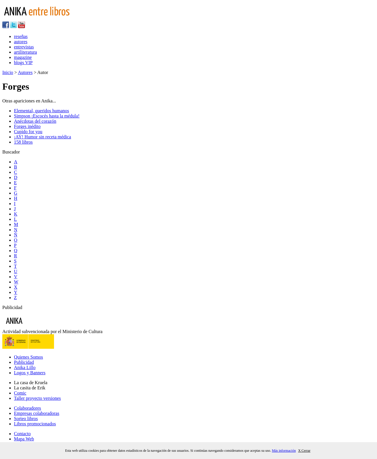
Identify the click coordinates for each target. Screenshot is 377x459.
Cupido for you (28, 131)
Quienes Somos (28, 357)
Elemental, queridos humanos (41, 110)
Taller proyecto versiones (37, 398)
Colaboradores (27, 408)
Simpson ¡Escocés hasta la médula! (47, 115)
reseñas (21, 36)
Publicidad (24, 362)
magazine (23, 57)
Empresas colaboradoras (36, 413)
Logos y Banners (29, 372)
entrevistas (24, 46)
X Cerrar (304, 451)
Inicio (7, 72)
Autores (25, 72)
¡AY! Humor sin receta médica (42, 136)
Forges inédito (27, 126)
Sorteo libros (26, 418)
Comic (20, 393)
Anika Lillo (24, 367)
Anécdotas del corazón (35, 121)
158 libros (23, 142)
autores (20, 41)
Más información (284, 451)
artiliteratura (25, 52)
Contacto (22, 433)
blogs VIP (23, 62)
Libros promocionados (35, 423)
